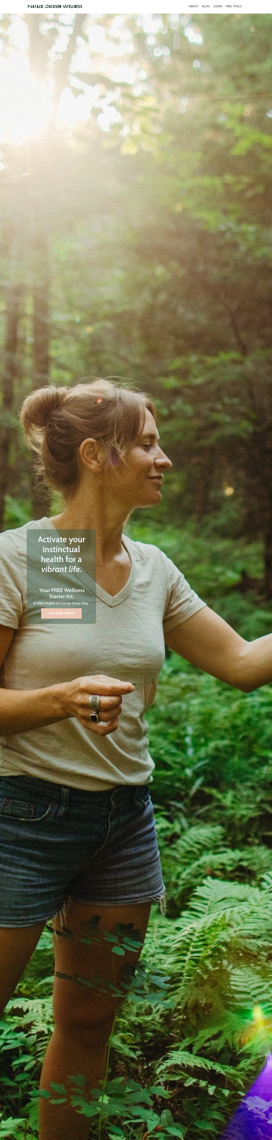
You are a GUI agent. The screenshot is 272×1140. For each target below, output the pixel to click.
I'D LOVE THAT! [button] (61, 613)
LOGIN (217, 6)
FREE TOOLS (234, 6)
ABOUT (194, 6)
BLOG (206, 6)
